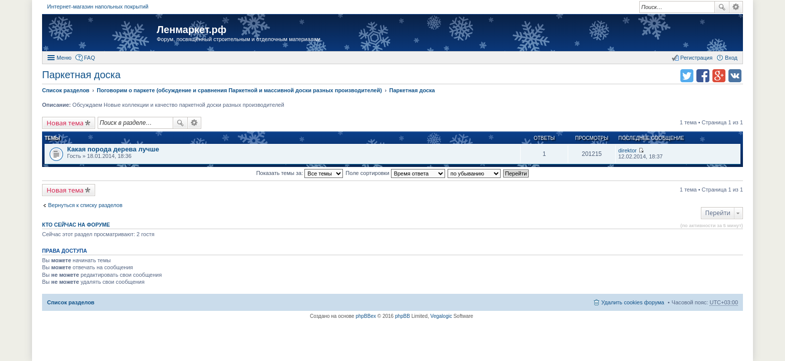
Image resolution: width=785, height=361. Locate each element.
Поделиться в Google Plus (718, 75)
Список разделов (71, 302)
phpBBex (365, 316)
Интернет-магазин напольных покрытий (97, 7)
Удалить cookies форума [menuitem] (632, 302)
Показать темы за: (299, 173)
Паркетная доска (81, 74)
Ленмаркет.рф (191, 29)
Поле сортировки (395, 173)
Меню (64, 58)
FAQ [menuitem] (89, 58)
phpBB (402, 316)
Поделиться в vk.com (734, 75)
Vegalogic (441, 316)
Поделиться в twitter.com (686, 75)
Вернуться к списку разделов (85, 205)
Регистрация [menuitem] (696, 58)
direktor (627, 150)
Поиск (721, 7)
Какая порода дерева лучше (113, 149)
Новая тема (65, 122)
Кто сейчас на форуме (76, 225)
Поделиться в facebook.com (702, 75)
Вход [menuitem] (731, 58)
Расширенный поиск (736, 7)
